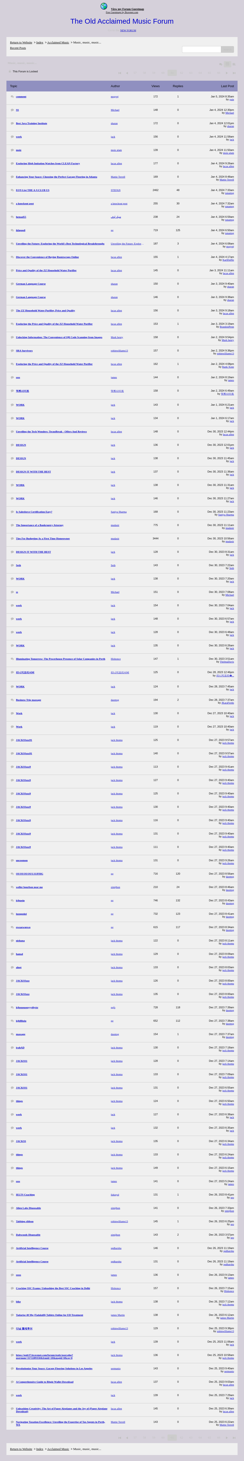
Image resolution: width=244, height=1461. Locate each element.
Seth (231, 568)
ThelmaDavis (227, 661)
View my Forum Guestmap (127, 9)
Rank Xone (228, 366)
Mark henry (228, 340)
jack (232, 139)
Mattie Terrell (227, 179)
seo (232, 1197)
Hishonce (229, 1291)
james (231, 380)
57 (135, 72)
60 (162, 72)
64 (200, 72)
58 (144, 72)
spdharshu (228, 1250)
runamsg (229, 192)
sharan (230, 126)
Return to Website (21, 42)
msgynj (230, 246)
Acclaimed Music (58, 42)
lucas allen (228, 166)
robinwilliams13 (225, 353)
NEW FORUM (128, 30)
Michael (229, 112)
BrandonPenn (227, 326)
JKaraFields (227, 702)
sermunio (229, 1371)
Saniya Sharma (226, 514)
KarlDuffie (228, 259)
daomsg (230, 876)
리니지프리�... (225, 675)
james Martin (227, 1317)
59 (153, 72)
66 (218, 72)
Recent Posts (18, 48)
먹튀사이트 (227, 393)
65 (209, 72)
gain (231, 99)
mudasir (230, 527)
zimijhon (229, 1210)
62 (181, 72)
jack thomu (228, 742)
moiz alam (228, 152)
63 (190, 72)
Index (39, 42)
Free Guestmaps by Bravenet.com (122, 12)
